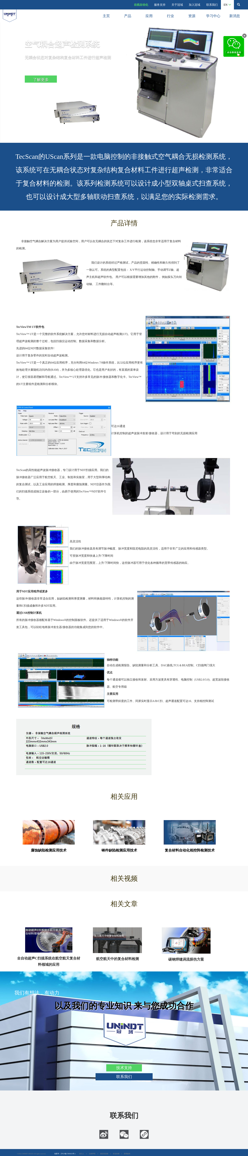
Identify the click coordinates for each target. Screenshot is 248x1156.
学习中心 (213, 16)
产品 (127, 16)
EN (227, 4)
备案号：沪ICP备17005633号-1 (65, 1154)
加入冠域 (194, 4)
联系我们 (212, 4)
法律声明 (92, 1154)
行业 (170, 16)
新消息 (234, 16)
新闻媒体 (127, 1154)
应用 (149, 16)
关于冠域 (177, 4)
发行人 (81, 1154)
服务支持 (159, 4)
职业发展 (116, 1154)
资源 (191, 16)
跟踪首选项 (104, 1154)
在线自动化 (141, 4)
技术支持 (124, 1068)
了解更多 (41, 79)
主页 (106, 16)
